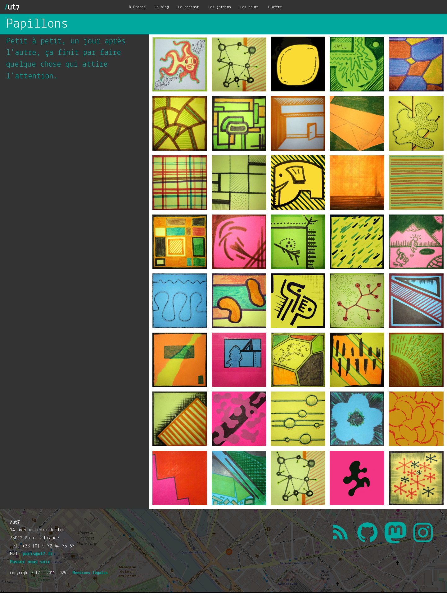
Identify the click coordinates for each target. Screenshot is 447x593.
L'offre (275, 7)
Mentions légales (90, 573)
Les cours (249, 7)
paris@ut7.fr (38, 553)
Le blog (162, 7)
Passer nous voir (30, 562)
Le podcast (188, 7)
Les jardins (219, 7)
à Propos (137, 7)
